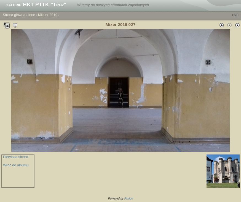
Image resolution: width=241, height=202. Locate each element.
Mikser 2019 (47, 15)
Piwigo (128, 198)
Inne (31, 15)
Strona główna (14, 15)
